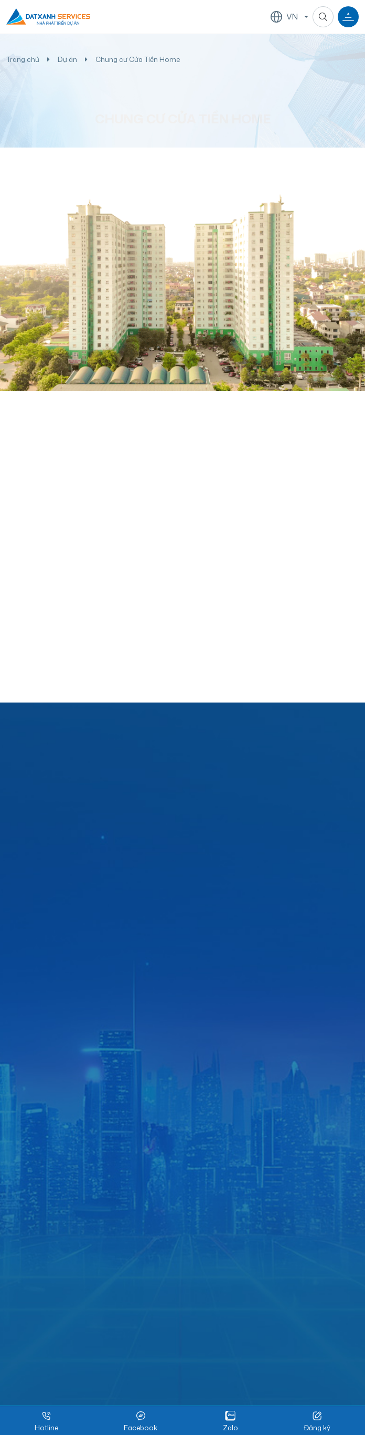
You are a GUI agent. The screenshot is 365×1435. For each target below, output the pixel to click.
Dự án (67, 59)
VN (284, 16)
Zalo (230, 1421)
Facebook (140, 1421)
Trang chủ (22, 59)
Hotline (46, 1421)
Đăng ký (317, 1421)
